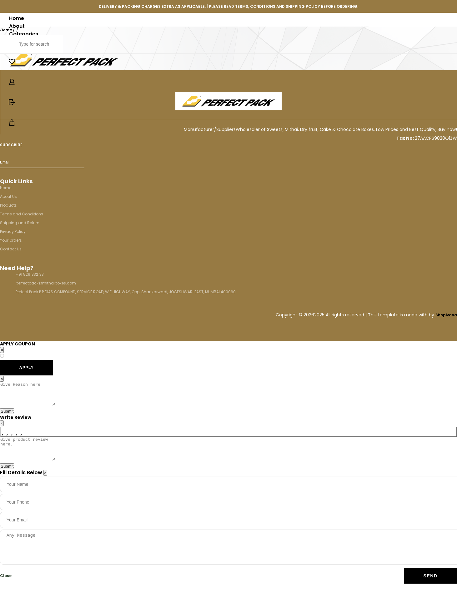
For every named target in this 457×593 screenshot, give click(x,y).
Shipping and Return (19, 222)
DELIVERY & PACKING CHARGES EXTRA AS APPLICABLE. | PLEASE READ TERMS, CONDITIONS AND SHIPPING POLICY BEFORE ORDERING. (228, 6)
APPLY (26, 367)
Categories (23, 34)
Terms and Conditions (21, 214)
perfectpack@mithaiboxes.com (46, 283)
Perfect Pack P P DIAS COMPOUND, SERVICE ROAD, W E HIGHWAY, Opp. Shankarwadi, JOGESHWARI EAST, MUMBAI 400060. (126, 291)
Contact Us (11, 249)
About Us (8, 196)
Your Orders (11, 240)
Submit (7, 416)
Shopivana (446, 315)
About (17, 26)
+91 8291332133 (30, 274)
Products (8, 205)
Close (6, 585)
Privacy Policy (13, 231)
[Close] (45, 482)
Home (16, 18)
